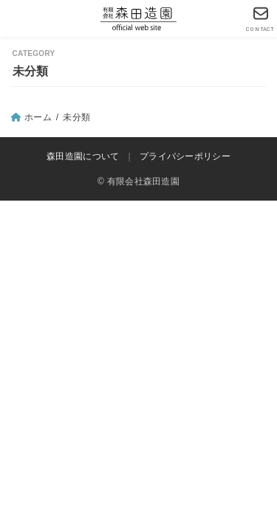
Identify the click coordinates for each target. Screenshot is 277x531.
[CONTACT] (260, 19)
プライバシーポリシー (185, 156)
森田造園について (83, 156)
